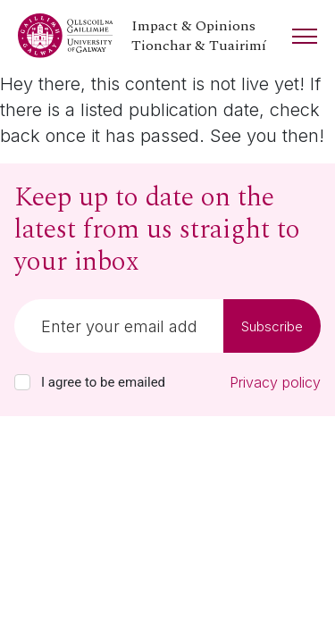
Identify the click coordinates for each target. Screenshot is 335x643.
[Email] (118, 326)
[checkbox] (22, 382)
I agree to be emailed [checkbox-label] (103, 382)
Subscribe (272, 326)
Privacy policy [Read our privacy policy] (275, 382)
